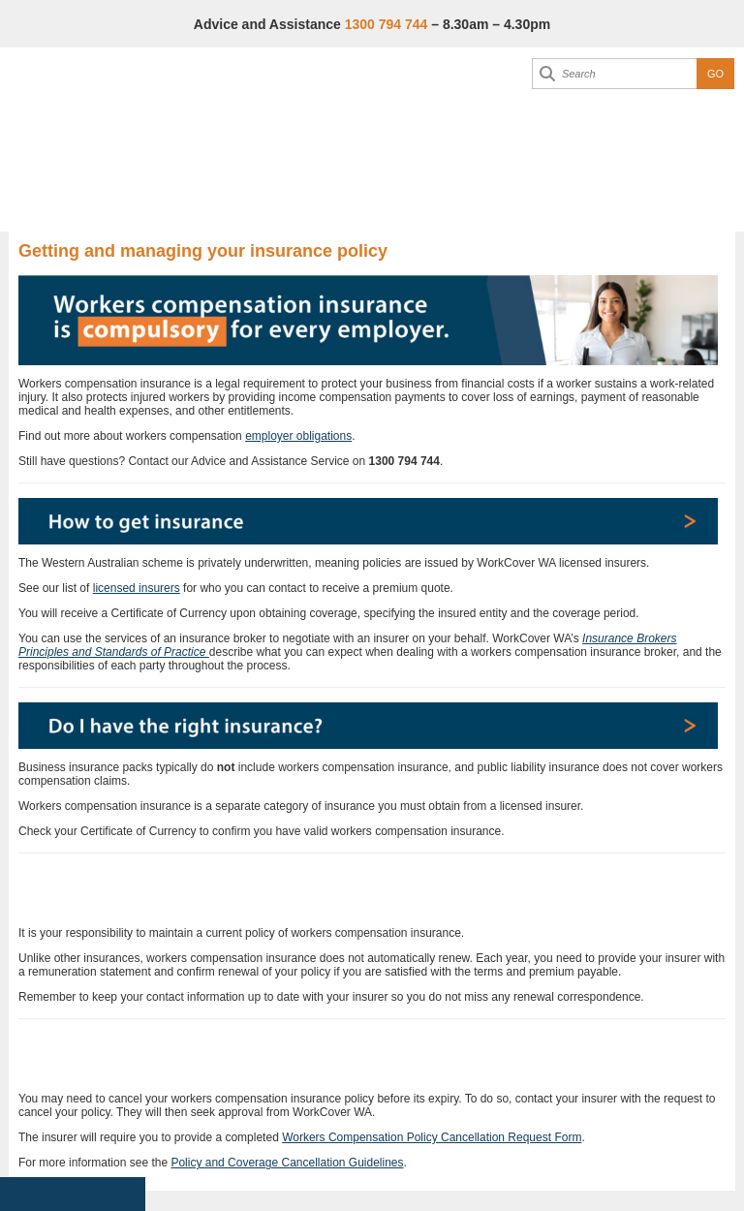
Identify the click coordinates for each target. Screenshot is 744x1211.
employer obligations (298, 436)
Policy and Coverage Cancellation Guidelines (286, 1162)
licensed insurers (136, 588)
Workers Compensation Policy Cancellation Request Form (431, 1137)
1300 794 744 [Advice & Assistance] (386, 24)
